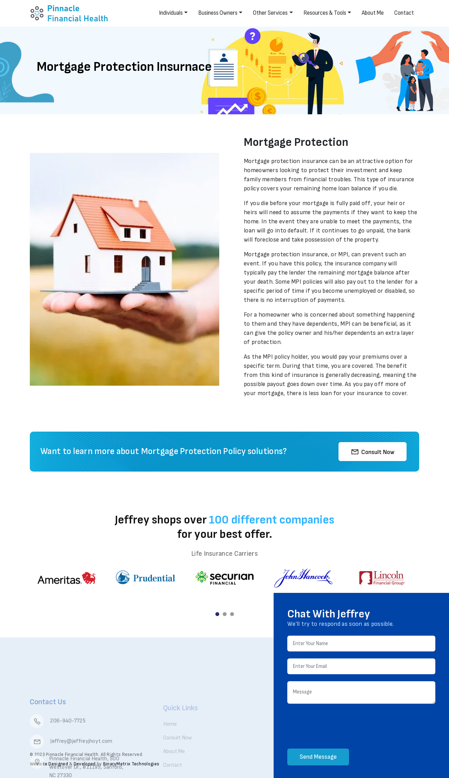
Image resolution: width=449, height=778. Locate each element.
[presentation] (340, 727)
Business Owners (217, 12)
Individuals (171, 12)
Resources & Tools (324, 12)
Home (170, 738)
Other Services (270, 12)
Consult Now (372, 451)
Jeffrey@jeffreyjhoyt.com (71, 763)
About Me (373, 12)
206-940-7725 (58, 742)
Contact (404, 12)
